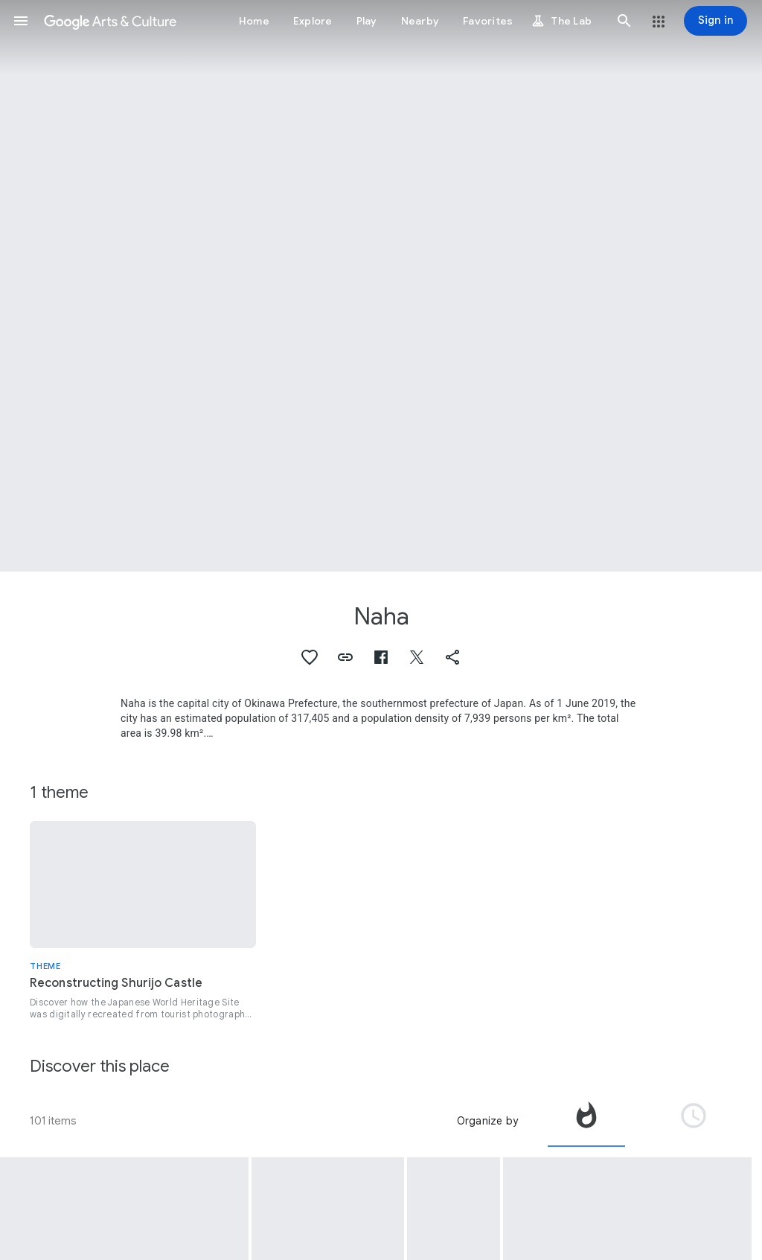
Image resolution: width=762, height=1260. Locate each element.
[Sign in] (715, 21)
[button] (21, 21)
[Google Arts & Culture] (110, 21)
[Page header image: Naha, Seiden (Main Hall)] (381, 286)
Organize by (487, 1121)
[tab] (586, 1121)
